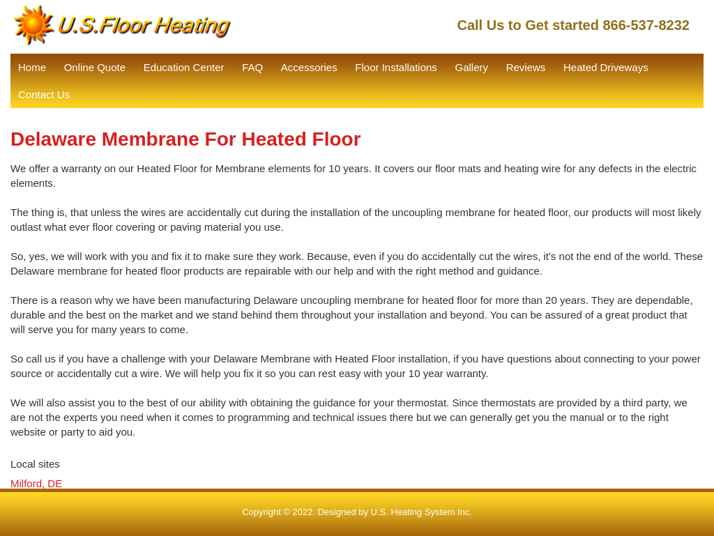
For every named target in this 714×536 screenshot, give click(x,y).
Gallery (472, 67)
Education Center (184, 67)
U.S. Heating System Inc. (421, 512)
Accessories (309, 67)
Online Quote (95, 67)
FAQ (252, 67)
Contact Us (44, 94)
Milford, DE (36, 483)
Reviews (526, 67)
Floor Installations (396, 67)
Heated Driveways (605, 67)
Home (32, 67)
